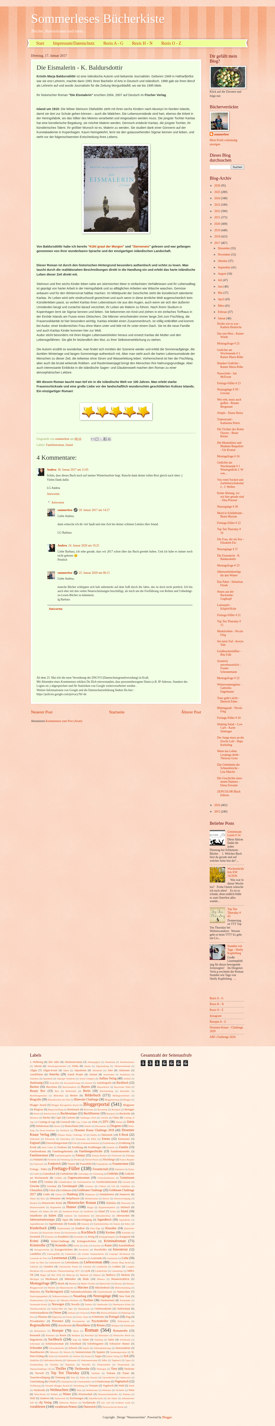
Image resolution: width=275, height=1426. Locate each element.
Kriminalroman (115, 1241)
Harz (42, 1198)
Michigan (34, 1279)
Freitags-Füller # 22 (229, 523)
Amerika (54, 1074)
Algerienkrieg (102, 1066)
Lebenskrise (70, 1254)
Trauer (125, 1373)
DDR (95, 1121)
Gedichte (112, 1173)
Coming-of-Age (46, 1121)
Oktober (223, 261)
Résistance (103, 1335)
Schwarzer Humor (119, 1343)
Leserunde (96, 1258)
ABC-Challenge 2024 (222, 1037)
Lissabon (48, 1266)
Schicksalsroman (55, 1343)
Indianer (34, 1211)
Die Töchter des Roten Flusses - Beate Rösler (230, 433)
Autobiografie (104, 1082)
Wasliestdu (39, 1390)
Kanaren (85, 1224)
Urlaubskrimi (66, 1381)
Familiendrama (38, 1151)
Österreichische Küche (113, 1407)
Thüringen (101, 1369)
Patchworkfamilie (109, 1312)
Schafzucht (125, 1339)
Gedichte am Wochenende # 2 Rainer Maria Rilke (230, 353)
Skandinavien (37, 1352)
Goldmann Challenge (89, 1190)
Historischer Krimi (52, 1202)
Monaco (101, 1279)
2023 (217, 204)
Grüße (46, 1194)
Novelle (75, 1304)
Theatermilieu (103, 1364)
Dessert (57, 1126)
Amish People (75, 1074)
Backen (34, 1086)
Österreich (89, 1406)
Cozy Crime (81, 1122)
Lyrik (87, 1270)
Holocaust (126, 1203)
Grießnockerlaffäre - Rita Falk (229, 653)
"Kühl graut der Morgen (105, 246)
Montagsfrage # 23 (228, 565)
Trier (72, 1377)
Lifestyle (34, 1266)
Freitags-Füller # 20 (229, 717)
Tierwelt (39, 1373)
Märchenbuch (102, 1287)
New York (124, 1296)
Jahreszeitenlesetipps (42, 1219)
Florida (77, 1159)
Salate (85, 1339)
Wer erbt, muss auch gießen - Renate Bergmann (229, 403)
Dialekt (87, 1126)
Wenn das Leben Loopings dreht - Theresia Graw (228, 755)
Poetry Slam (82, 1317)
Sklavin (67, 1352)
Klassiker (110, 1228)
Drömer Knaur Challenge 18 (72, 1135)
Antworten (53, 494)
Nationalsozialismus (81, 1291)
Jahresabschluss (103, 1215)
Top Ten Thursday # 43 (234, 912)
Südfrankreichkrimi (52, 1360)
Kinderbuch (38, 1228)
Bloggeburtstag (112, 1099)
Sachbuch (55, 1339)
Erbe (74, 1143)
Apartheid (47, 1078)
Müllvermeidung (123, 1287)
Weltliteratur (92, 1390)
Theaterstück (123, 1364)
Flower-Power (92, 1159)
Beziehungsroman (38, 1095)
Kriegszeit (124, 1236)
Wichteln (120, 1390)
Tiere (114, 1368)
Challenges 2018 (88, 1117)
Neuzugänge (102, 1296)
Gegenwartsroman (78, 1177)
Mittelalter (70, 1279)
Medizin (125, 1274)
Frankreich (54, 1163)
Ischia (113, 1211)
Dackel (119, 1122)
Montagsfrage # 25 (228, 343)
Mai (220, 292)
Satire (111, 1339)
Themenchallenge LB (40, 1369)
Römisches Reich (121, 1335)
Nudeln (88, 1304)
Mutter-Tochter (88, 1283)
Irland (101, 1211)
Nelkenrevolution (60, 1296)
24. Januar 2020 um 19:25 (83, 545)
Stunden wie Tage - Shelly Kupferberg (235, 949)
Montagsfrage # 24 (228, 456)
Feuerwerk (117, 1155)
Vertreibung (78, 1385)
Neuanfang (79, 1296)
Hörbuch (125, 1207)
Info (56, 1211)
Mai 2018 (56, 1275)
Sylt (126, 1356)
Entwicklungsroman (57, 1142)
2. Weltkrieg (36, 1061)
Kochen (110, 1232)
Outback (72, 1312)
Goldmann (65, 1190)
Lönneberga (117, 1271)
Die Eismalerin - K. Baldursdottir (228, 557)
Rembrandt (129, 1325)
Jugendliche (124, 1219)
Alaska (87, 1066)
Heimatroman (91, 1198)
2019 (217, 230)
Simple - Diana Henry (230, 413)
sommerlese (65, 510)
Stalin (51, 1356)
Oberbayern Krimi (121, 1304)
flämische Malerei (68, 1402)
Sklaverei (54, 1352)
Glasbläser (125, 1186)
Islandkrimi (36, 1215)
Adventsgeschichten (56, 1066)
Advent (38, 1066)
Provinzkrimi (78, 1321)
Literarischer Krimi (68, 1266)
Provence (57, 1321)
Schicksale (35, 1343)
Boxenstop (103, 1109)
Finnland (38, 1159)
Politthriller (98, 1316)
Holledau (111, 1202)
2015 (217, 811)
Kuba (86, 1245)
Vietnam (93, 1385)
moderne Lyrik (123, 1402)
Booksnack (73, 1109)
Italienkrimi (84, 1215)
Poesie (69, 1317)
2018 (217, 236)
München (35, 1291)
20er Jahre (54, 1061)
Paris (93, 1312)
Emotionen (124, 1138)
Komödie (126, 1232)
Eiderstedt (35, 1139)
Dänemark (107, 1134)
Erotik (33, 1147)
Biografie (35, 1099)
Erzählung (77, 1147)
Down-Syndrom (47, 1130)
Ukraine (94, 1377)
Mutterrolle (104, 1283)
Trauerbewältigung (40, 1377)
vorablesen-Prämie (66, 1406)
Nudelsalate (102, 1304)
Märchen (83, 1287)
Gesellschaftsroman (106, 1181)
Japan (65, 1219)
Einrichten (65, 1139)
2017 (217, 243)
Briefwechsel (50, 1113)
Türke (82, 1377)
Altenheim (97, 1070)
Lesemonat (59, 1258)
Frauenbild (86, 1163)
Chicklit (104, 1117)
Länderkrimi (101, 1271)
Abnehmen (110, 1062)
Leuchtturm (112, 1258)
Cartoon (70, 1117)
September (224, 267)
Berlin (86, 1090)
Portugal (114, 1316)
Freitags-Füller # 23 (229, 383)
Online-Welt (57, 1308)
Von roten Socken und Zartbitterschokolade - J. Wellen (230, 483)
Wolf (32, 1398)
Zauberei (44, 1398)
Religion (116, 1325)
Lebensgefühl (53, 1254)
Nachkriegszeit (54, 1291)
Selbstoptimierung (102, 1348)
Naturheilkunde (105, 1291)
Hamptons (90, 1194)
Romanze (50, 1335)
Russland (89, 1335)
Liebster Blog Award (120, 1262)
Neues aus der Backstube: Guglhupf (225, 595)
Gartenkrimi (66, 1173)
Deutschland (71, 1126)
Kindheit (80, 1228)
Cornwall (65, 1121)
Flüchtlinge (109, 1159)
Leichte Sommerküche (93, 1254)
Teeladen (54, 1364)
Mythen (51, 1287)
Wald (121, 1385)
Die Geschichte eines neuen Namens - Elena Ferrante (229, 782)
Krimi (34, 1241)
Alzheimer (124, 1070)
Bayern (85, 1086)
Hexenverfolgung (122, 1198)
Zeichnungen (77, 1398)
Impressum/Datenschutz (74, 43)
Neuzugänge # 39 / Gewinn (228, 391)
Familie (123, 1147)
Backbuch (122, 1082)
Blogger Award (38, 1104)
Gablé (36, 1173)
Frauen (71, 1163)
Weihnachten (59, 1390)
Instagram (216, 1015)
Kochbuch (88, 1232)
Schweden (36, 1347)
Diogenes (116, 1126)
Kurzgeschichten (64, 1249)
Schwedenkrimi (56, 1348)
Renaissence (40, 1331)
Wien (131, 1390)
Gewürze (89, 1186)
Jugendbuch (104, 1219)
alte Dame (112, 1398)
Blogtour (38, 1109)
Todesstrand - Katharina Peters (228, 421)
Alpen (66, 1070)
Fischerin (51, 1159)
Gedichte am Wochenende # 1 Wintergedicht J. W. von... (230, 468)
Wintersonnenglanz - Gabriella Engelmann (229, 688)
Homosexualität (37, 1207)
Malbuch (84, 1275)
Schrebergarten (95, 1343)
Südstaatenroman (89, 1360)
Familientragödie (63, 1155)
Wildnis (54, 1394)
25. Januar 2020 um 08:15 (94, 572)
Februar (223, 312)
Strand (87, 1356)
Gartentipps (83, 1173)
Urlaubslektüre (84, 1381)
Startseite (117, 712)
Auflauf (127, 1078)
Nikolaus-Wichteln (70, 1300)
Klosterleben (71, 1232)
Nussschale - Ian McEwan (227, 375)
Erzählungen (95, 1147)
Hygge (90, 1207)
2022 (217, 211)
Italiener (69, 1215)
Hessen (105, 1198)
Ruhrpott (76, 1335)
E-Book (123, 1134)
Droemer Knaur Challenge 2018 (94, 1130)
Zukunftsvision (96, 1398)
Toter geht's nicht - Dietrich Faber (228, 699)
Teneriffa (86, 1364)
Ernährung (124, 1142)
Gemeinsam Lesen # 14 (235, 833)
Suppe (98, 1356)
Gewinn (34, 1186)
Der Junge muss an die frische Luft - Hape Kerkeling (230, 741)
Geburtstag (98, 1173)
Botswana (88, 1109)
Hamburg (72, 1194)
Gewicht (126, 1182)
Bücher (46, 1117)
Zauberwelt (59, 1398)
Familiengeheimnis (62, 1151)
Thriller (60, 1368)
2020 (217, 223)
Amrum (93, 1074)
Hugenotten (55, 1207)
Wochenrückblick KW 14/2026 (236, 872)
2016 (217, 805)
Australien (54, 1083)
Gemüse (48, 1181)
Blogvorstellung (55, 1109)
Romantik (35, 1335)
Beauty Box (37, 1090)
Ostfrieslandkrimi (39, 1312)
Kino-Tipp (95, 1228)
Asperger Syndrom (66, 1078)
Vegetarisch (121, 1381)
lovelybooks (89, 1402)
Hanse (33, 1198)
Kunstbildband (126, 1245)
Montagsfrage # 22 (228, 678)
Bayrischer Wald (122, 1087)
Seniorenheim (122, 1347)
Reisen (101, 1325)
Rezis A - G (113, 43)
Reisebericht (65, 1325)
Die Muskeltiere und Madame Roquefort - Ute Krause (230, 446)
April (221, 299)
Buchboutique (68, 1113)
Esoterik (111, 1147)
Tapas (128, 1360)
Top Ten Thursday (65, 1373)
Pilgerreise (57, 1317)
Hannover (124, 1194)
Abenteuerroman (73, 1061)
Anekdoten (125, 1074)
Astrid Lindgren (87, 1078)
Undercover (125, 1377)
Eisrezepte (81, 1139)
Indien (46, 1211)
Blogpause (128, 1104)
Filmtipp (130, 1155)
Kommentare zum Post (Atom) (64, 721)
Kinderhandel (63, 1228)
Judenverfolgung (83, 1219)
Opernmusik (84, 1308)
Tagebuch (116, 1360)
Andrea (51, 469)
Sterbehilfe (63, 1356)
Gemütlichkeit (65, 1182)
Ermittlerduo (109, 1143)
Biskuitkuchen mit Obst (58, 1099)
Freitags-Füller (66, 1168)
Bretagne (129, 1109)
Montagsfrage (40, 1283)
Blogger (127, 1099)
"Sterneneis (140, 246)
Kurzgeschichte (41, 1249)
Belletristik (71, 1091)
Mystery (118, 1283)
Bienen (74, 1095)
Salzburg (99, 1339)
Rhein (76, 1331)
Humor (71, 1207)
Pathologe (126, 1312)
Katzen (116, 1224)
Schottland (75, 1343)
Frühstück (119, 1169)
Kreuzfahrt (78, 1236)
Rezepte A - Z (218, 1021)
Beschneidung (106, 1091)
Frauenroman (120, 1163)
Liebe (125, 1258)
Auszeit (88, 1083)
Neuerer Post (41, 712)
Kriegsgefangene (107, 1236)
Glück (52, 1190)
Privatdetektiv (37, 1321)
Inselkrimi (88, 1211)
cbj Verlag (45, 1402)
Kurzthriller (100, 1249)
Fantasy (80, 1155)
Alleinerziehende (122, 1066)
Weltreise (106, 1390)
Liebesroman (93, 1262)
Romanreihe (120, 1330)
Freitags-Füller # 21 (229, 615)
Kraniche (49, 1236)
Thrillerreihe (82, 1368)
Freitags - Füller (38, 1169)
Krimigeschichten (86, 1241)
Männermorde (66, 1287)
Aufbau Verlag (107, 1078)
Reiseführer (83, 1325)
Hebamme (55, 1198)
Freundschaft (100, 1169)
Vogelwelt (108, 1385)
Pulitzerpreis (124, 1321)
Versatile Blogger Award (57, 1385)
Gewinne (52, 1186)
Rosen (63, 1335)
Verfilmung (35, 1385)
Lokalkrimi (101, 1266)
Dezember (224, 248)
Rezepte (57, 1330)
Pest (32, 1317)
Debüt (130, 1121)
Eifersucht (50, 1139)
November (224, 254)
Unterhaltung (37, 1381)
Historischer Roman (81, 1203)
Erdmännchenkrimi (90, 1143)
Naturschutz (123, 1291)
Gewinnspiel (69, 1186)
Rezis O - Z (171, 43)
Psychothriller (100, 1321)
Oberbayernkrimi (38, 1308)
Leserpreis (82, 1258)
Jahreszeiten (123, 1215)
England (35, 1142)
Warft (131, 1385)
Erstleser (62, 1147)
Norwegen (58, 1304)
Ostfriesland (123, 1308)
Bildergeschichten (121, 1095)
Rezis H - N (142, 43)
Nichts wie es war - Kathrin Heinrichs (229, 325)
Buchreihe (124, 1113)
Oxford (83, 1312)
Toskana (110, 1373)
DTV (106, 1121)
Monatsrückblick (120, 1279)
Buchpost (110, 1113)
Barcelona (51, 1086)
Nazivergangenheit (39, 1296)
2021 (217, 217)
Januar (222, 318)
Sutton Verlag (112, 1356)
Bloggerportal (96, 1104)
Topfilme (95, 1373)
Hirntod (33, 1203)
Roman (91, 1330)
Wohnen (127, 1394)
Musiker (73, 1283)
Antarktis (34, 1078)
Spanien (100, 1352)
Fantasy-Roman (99, 1155)
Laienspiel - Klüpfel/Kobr (226, 606)
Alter (110, 1070)
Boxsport (116, 1109)
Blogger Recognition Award (65, 1105)
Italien (52, 1215)
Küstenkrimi (120, 1249)
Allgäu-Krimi (50, 1070)
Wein (79, 1390)
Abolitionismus (127, 1062)
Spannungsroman (118, 1352)
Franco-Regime (126, 1159)
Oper (70, 1308)
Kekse (128, 1224)
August (222, 273)
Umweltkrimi (108, 1377)
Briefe (37, 1113)
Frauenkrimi (102, 1164)
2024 (217, 198)
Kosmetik (35, 1236)
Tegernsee (70, 1364)
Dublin (93, 1135)
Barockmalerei (69, 1087)
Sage (75, 1339)
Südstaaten (71, 1360)
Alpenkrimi (80, 1070)
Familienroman (55, 445)
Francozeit (39, 1164)
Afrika (75, 1066)
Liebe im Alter (37, 1262)
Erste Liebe (47, 1147)
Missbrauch (51, 1279)
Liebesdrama (72, 1262)
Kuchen (96, 1245)
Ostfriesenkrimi (103, 1308)
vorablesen (37, 1407)
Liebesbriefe (55, 1262)
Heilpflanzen (72, 1198)
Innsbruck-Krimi (71, 1211)
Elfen (93, 1139)
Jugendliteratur (37, 1224)
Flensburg (65, 1159)
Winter (67, 1394)
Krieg (91, 1236)
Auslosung (36, 1082)
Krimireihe (38, 1245)
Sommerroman (83, 1352)
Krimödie (61, 1245)
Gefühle (58, 1178)
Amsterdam (108, 1074)
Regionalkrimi (40, 1325)
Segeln (85, 1348)
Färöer (131, 1169)
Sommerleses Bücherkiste (98, 18)
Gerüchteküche (84, 1182)
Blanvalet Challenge (86, 1099)
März (221, 305)
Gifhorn (102, 1186)
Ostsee (57, 1312)
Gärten (58, 1194)
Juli (220, 280)
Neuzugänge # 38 (227, 506)
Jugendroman (56, 1223)
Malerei (97, 1275)
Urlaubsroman (102, 1381)
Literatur (87, 1266)
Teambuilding (36, 1364)
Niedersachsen (37, 1300)
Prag (127, 1316)
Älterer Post (191, 712)
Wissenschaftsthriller (108, 1394)
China (116, 1117)
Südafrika (34, 1360)
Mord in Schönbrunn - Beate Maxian (230, 514)
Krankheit (63, 1236)
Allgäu (33, 1070)
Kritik (76, 1245)
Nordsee (88, 1300)
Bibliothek (58, 1095)
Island (69, 445)
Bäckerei (34, 1117)
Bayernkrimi (103, 1087)
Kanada (72, 1223)
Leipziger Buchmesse (119, 1254)
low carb (105, 1402)
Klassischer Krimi (51, 1232)
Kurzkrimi (84, 1249)
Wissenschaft (85, 1394)
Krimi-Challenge (60, 1241)
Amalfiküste (36, 1074)
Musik (61, 1283)
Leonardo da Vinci (39, 1258)
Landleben (35, 1253)
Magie (43, 1275)
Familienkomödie (120, 1151)
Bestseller (125, 1091)
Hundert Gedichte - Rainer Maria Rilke (230, 365)
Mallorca (111, 1274)
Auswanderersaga (72, 1083)
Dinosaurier (100, 1126)
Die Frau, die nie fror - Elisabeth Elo (230, 541)
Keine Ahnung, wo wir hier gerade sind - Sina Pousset (230, 496)
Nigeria (52, 1300)
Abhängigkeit (93, 1062)
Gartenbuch (49, 1173)
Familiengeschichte (90, 1151)
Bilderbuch (93, 1095)
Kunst (108, 1245)
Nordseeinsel (108, 1300)
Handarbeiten (107, 1194)
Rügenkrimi (36, 1339)
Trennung (60, 1377)
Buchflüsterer (92, 1113)
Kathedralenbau (101, 1224)
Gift (113, 1186)
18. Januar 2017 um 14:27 (94, 510)
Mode (86, 1279)
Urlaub (52, 1381)
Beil (57, 1091)
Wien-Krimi (40, 1394)
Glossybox (36, 1190)
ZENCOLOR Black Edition (228, 793)
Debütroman (42, 1126)
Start (40, 43)
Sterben (76, 1356)
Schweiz (73, 1347)
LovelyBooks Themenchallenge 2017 (62, 1271)
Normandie (125, 1300)
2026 (217, 185)
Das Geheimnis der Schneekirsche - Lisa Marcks (228, 768)
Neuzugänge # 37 (227, 549)
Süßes (104, 1360)
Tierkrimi (129, 1368)
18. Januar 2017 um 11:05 (73, 469)
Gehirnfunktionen (106, 1178)
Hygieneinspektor (107, 1207)
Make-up (70, 1275)
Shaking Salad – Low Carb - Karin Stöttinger (229, 728)
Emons (106, 1138)
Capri (58, 1117)
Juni (220, 286)
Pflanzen (42, 1316)
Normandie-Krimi (38, 1304)
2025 (217, 192)
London (116, 1266)
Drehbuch (64, 1130)
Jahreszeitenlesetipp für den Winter (229, 573)
